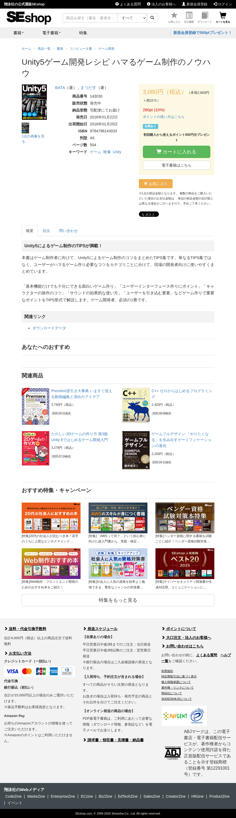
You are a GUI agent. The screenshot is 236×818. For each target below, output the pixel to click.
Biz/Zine (105, 796)
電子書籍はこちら (177, 165)
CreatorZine (176, 796)
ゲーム (95, 152)
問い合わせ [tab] (68, 231)
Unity (117, 152)
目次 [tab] (46, 231)
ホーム (26, 49)
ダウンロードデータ (49, 328)
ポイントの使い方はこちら (164, 117)
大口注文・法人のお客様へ (186, 637)
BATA (60, 87)
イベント (14, 803)
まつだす (88, 87)
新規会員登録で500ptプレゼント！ (202, 32)
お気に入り (174, 17)
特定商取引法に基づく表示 (179, 676)
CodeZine (13, 796)
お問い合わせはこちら (182, 646)
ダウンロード (204, 17)
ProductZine (219, 796)
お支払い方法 (17, 653)
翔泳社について (171, 693)
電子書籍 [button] (50, 32)
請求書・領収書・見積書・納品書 (113, 740)
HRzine (197, 796)
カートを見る (223, 17)
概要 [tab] (29, 231)
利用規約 (167, 671)
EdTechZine (128, 796)
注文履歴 (189, 17)
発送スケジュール (100, 629)
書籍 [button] (17, 32)
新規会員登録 (194, 4)
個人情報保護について (176, 682)
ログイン (223, 4)
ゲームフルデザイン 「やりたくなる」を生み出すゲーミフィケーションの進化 (181, 440)
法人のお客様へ (161, 4)
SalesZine (151, 796)
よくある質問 (128, 4)
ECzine (87, 796)
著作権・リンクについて (177, 687)
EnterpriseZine (63, 796)
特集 (83, 32)
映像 (107, 152)
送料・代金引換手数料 (25, 629)
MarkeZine (36, 796)
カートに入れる (176, 152)
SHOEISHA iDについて (176, 698)
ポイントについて (178, 629)
